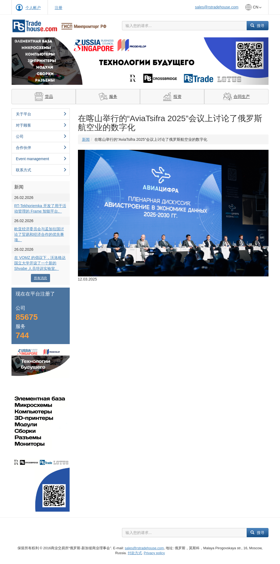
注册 (58, 7)
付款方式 (135, 553)
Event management (41, 159)
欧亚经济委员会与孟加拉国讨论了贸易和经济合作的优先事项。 (39, 234)
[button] (30, 61)
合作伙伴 (41, 147)
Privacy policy (154, 553)
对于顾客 (41, 125)
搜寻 (257, 25)
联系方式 (41, 170)
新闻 (86, 139)
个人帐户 (33, 7)
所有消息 (40, 278)
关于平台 (41, 114)
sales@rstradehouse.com (216, 7)
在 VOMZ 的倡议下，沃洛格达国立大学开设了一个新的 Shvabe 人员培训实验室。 (40, 263)
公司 (41, 136)
